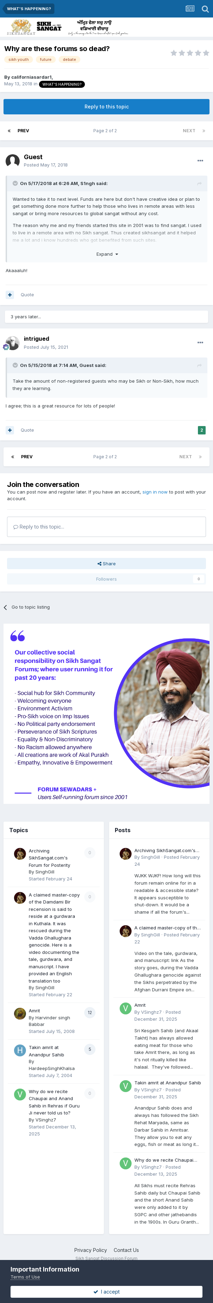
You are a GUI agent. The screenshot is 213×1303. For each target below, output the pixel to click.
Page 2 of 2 (106, 130)
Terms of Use (25, 1277)
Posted (46, 165)
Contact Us (126, 1250)
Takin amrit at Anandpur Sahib (167, 1082)
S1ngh (87, 183)
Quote (27, 294)
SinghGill (44, 871)
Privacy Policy (90, 1250)
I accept (106, 1292)
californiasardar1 (31, 77)
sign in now (155, 492)
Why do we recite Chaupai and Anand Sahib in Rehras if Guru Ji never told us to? (166, 1160)
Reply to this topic (107, 106)
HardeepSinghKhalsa (52, 1068)
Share (107, 563)
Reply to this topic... (38, 527)
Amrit (34, 1010)
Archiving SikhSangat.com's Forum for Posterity (49, 858)
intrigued (36, 338)
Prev (23, 130)
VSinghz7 (45, 1120)
